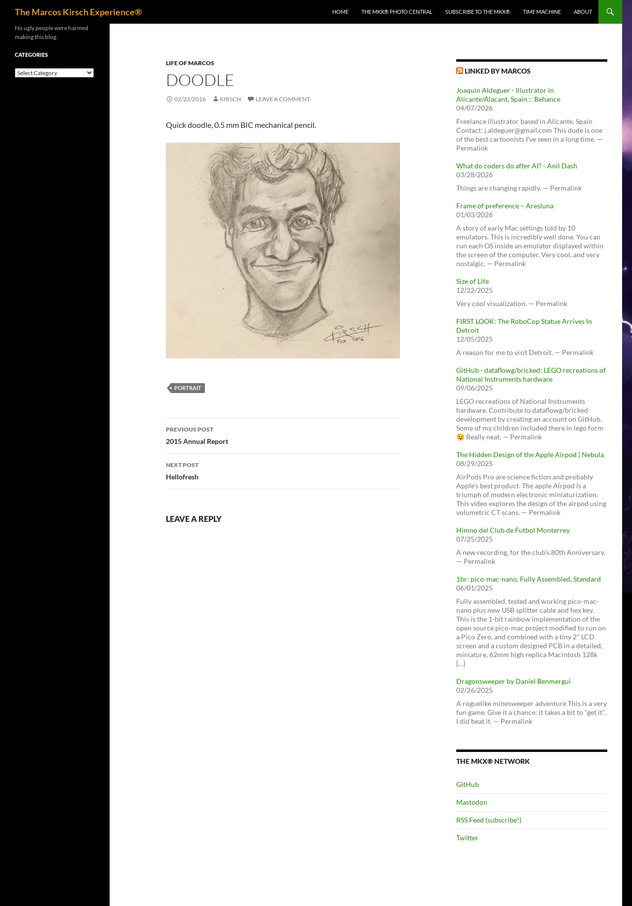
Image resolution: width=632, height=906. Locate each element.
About (583, 11)
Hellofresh (283, 470)
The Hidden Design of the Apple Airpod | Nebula (530, 454)
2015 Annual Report (283, 434)
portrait (187, 388)
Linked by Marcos (498, 71)
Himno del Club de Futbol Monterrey (513, 530)
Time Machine (542, 11)
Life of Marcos (190, 63)
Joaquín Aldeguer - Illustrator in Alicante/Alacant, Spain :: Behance (508, 94)
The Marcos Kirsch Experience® (78, 11)
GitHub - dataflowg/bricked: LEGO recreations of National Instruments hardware (531, 374)
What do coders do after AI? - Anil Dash (516, 165)
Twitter (467, 837)
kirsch (230, 99)
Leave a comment (283, 99)
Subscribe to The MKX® (477, 11)
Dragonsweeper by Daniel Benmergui (513, 681)
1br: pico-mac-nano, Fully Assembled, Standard (528, 579)
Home (340, 11)
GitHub (467, 784)
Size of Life (472, 281)
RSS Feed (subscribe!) (488, 820)
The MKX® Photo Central (397, 11)
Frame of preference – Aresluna (504, 205)
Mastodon (471, 802)
